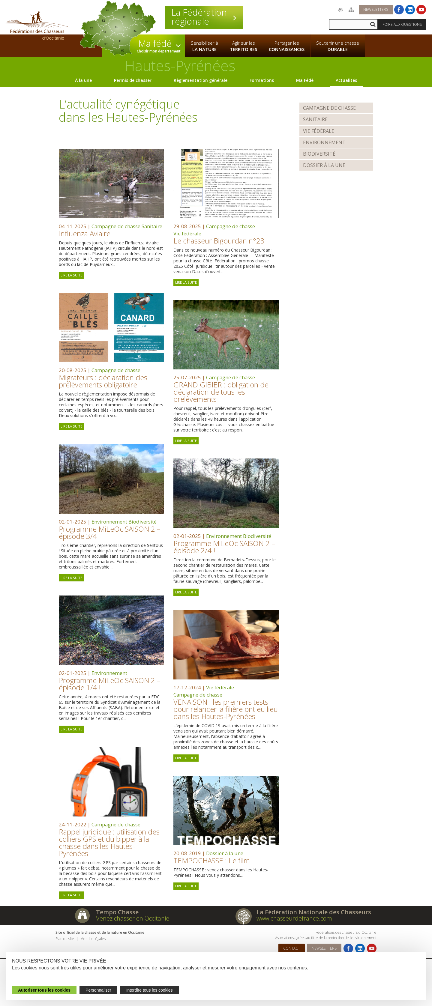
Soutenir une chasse (337, 46)
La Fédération (204, 16)
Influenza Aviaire (84, 233)
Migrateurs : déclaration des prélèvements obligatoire (103, 381)
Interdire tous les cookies (149, 990)
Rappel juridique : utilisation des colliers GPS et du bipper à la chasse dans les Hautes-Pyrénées (109, 842)
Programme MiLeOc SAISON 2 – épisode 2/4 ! (224, 546)
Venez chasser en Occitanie (132, 918)
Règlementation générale (200, 80)
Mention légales (93, 938)
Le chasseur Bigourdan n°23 (219, 241)
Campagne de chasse (116, 226)
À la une (83, 80)
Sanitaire (152, 226)
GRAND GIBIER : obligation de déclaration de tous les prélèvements (220, 392)
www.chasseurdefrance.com (294, 918)
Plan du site (65, 938)
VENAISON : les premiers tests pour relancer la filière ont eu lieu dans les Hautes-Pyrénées (225, 709)
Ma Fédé (305, 80)
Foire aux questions (402, 24)
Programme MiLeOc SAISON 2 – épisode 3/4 (109, 532)
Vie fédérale (187, 233)
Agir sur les (243, 46)
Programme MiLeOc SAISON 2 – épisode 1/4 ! (109, 683)
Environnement (109, 521)
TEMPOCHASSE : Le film (211, 860)
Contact (291, 948)
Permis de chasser (133, 80)
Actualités (346, 80)
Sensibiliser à (204, 46)
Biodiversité (142, 521)
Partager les (286, 46)
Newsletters (375, 9)
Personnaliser (98, 990)
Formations (262, 80)
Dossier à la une (224, 853)
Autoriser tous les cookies (44, 990)
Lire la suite (71, 275)
